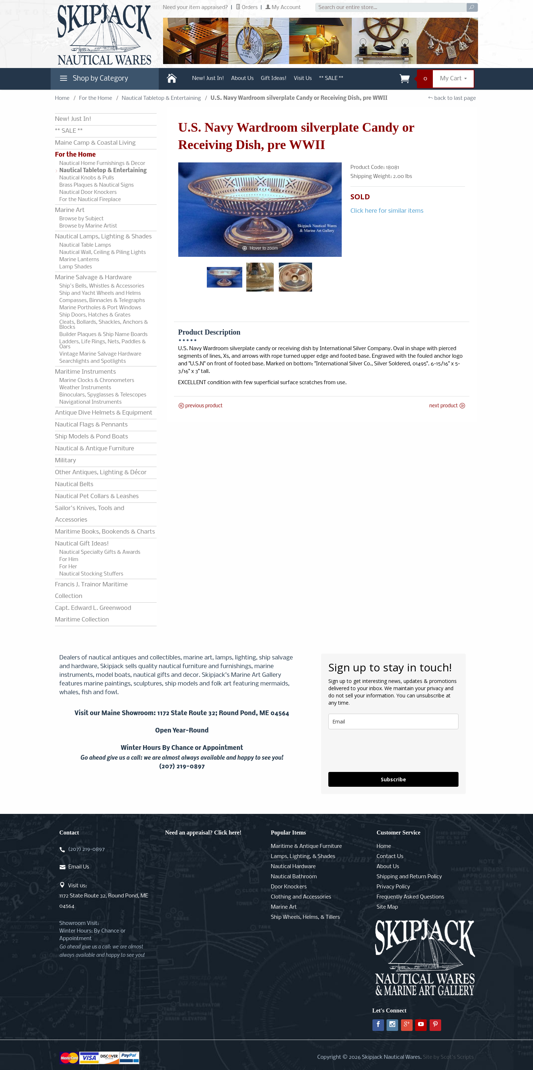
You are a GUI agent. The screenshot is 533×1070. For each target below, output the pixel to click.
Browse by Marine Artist (88, 226)
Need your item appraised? (195, 7)
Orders (247, 7)
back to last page (452, 98)
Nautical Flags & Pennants (91, 424)
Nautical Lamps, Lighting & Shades (103, 236)
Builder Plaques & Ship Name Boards (103, 334)
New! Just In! (208, 78)
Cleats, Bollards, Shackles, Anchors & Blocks (103, 325)
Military (65, 460)
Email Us (78, 867)
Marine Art (70, 210)
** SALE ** (331, 78)
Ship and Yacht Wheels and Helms (100, 293)
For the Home (95, 98)
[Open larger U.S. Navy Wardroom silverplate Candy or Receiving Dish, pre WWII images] (260, 209)
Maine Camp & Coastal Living (95, 143)
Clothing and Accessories (301, 897)
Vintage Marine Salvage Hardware (100, 354)
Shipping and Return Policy (409, 877)
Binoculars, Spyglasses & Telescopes (102, 395)
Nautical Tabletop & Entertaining (161, 98)
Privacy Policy (393, 887)
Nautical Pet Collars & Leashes (97, 496)
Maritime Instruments (85, 372)
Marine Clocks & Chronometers (96, 380)
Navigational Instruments (90, 402)
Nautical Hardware (293, 867)
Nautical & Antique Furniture (94, 448)
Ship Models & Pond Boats (91, 436)
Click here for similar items (386, 211)
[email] (393, 721)
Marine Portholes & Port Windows (100, 307)
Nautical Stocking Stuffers (91, 574)
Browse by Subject (81, 218)
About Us (242, 78)
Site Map (387, 907)
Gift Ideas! (274, 78)
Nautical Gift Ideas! (82, 543)
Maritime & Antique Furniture (306, 846)
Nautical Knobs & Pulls (86, 178)
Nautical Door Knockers (88, 192)
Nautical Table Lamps (85, 245)
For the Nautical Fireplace (90, 199)
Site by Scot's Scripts (448, 1057)
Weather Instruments (85, 387)
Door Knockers (289, 887)
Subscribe (393, 779)
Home (62, 98)
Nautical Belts (74, 484)
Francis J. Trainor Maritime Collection (91, 590)
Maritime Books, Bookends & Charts (105, 531)
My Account (283, 7)
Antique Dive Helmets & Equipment (103, 412)
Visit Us (303, 78)
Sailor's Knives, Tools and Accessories (89, 514)
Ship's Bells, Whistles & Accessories (101, 286)
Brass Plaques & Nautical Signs (96, 185)
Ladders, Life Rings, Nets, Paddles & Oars (102, 344)
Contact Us (390, 856)
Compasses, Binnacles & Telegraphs (102, 300)
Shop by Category (93, 80)
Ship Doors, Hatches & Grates (95, 315)
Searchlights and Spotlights (92, 361)
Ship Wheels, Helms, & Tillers (305, 917)
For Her (68, 566)
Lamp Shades (75, 266)
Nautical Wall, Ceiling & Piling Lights (102, 252)
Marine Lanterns (79, 259)
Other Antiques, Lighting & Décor (100, 472)
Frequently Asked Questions (410, 897)
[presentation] (383, 750)
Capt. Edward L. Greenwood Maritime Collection (93, 614)
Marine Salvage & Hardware (93, 277)
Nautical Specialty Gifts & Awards (99, 552)
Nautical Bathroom (294, 877)
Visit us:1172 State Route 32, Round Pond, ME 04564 (103, 896)
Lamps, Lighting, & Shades (303, 856)
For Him (68, 559)
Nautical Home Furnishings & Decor (102, 163)
